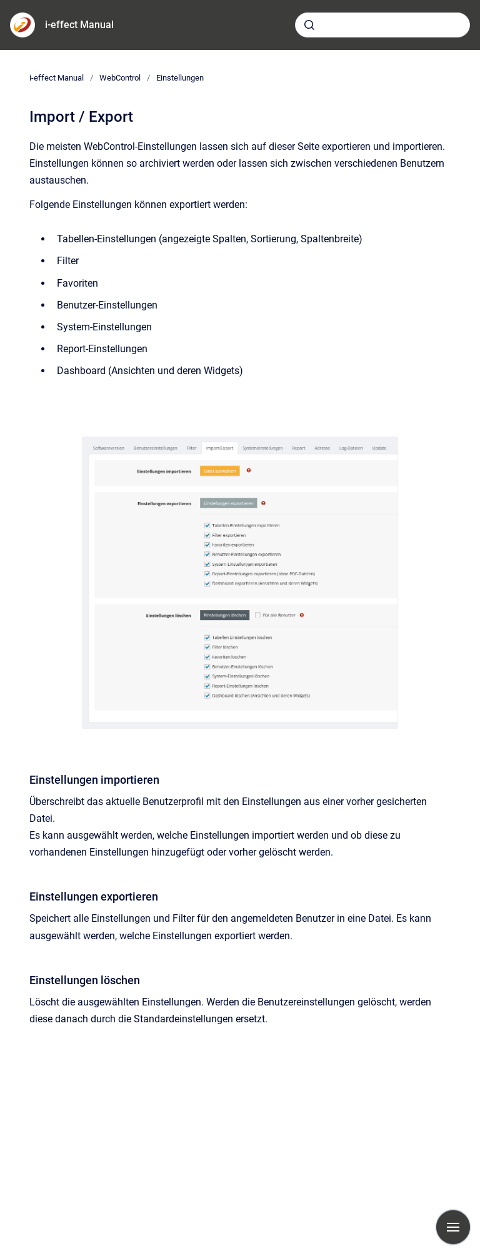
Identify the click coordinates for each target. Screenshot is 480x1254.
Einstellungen (180, 77)
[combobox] (382, 25)
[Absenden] (309, 25)
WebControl (120, 77)
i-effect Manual (79, 25)
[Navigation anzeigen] (453, 1227)
